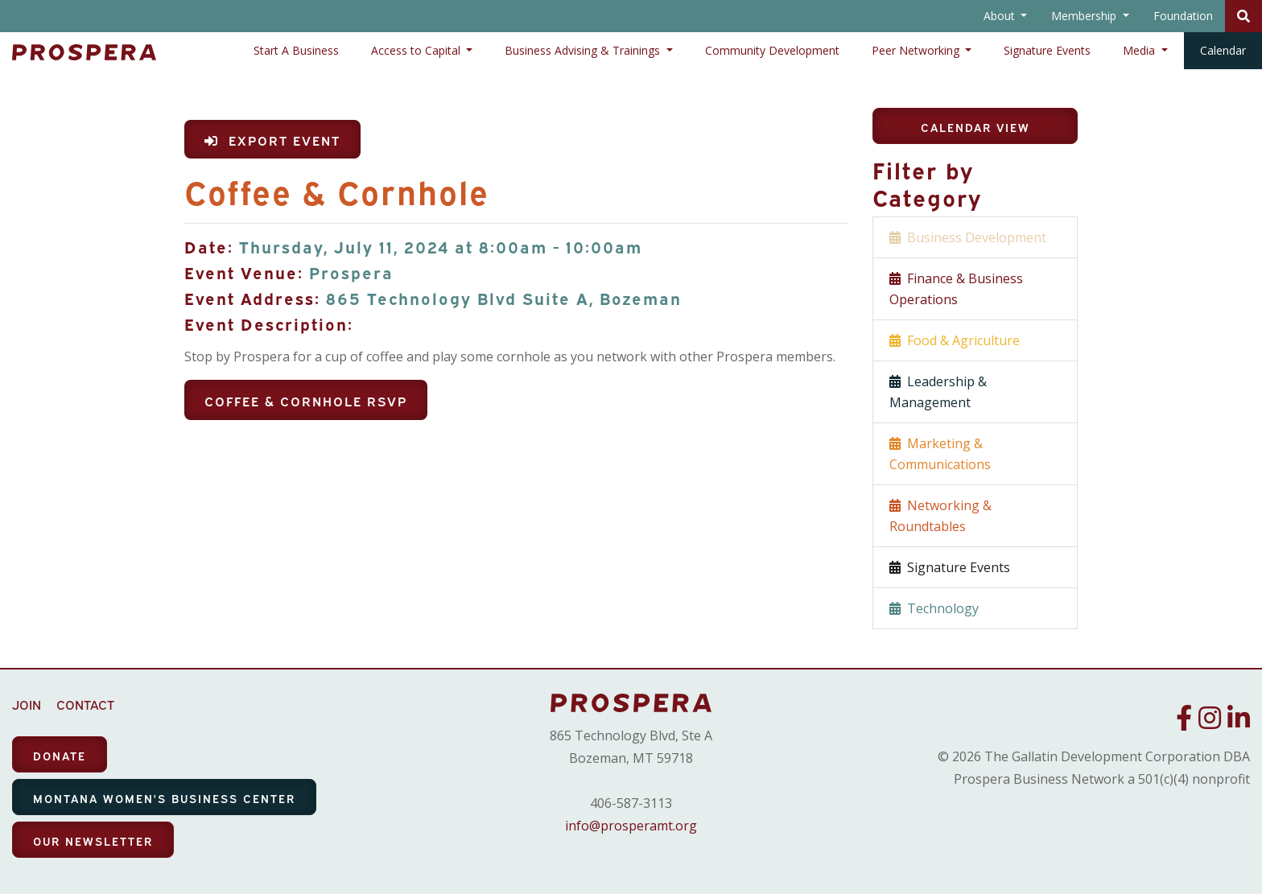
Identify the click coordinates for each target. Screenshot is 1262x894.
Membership (1085, 15)
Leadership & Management (938, 392)
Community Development (772, 50)
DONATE (59, 755)
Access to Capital (417, 50)
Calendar (1223, 50)
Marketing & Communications (940, 454)
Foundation (1183, 15)
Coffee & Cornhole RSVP (305, 401)
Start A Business (296, 50)
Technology (934, 608)
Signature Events (1047, 50)
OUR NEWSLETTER (93, 840)
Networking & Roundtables (940, 515)
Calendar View (975, 126)
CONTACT (85, 704)
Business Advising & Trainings (584, 50)
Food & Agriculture (954, 340)
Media (1140, 50)
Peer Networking (917, 50)
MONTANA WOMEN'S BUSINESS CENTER (164, 797)
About (1001, 15)
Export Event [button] (272, 140)
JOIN (26, 704)
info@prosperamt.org (631, 825)
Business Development (967, 237)
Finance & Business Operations (956, 289)
